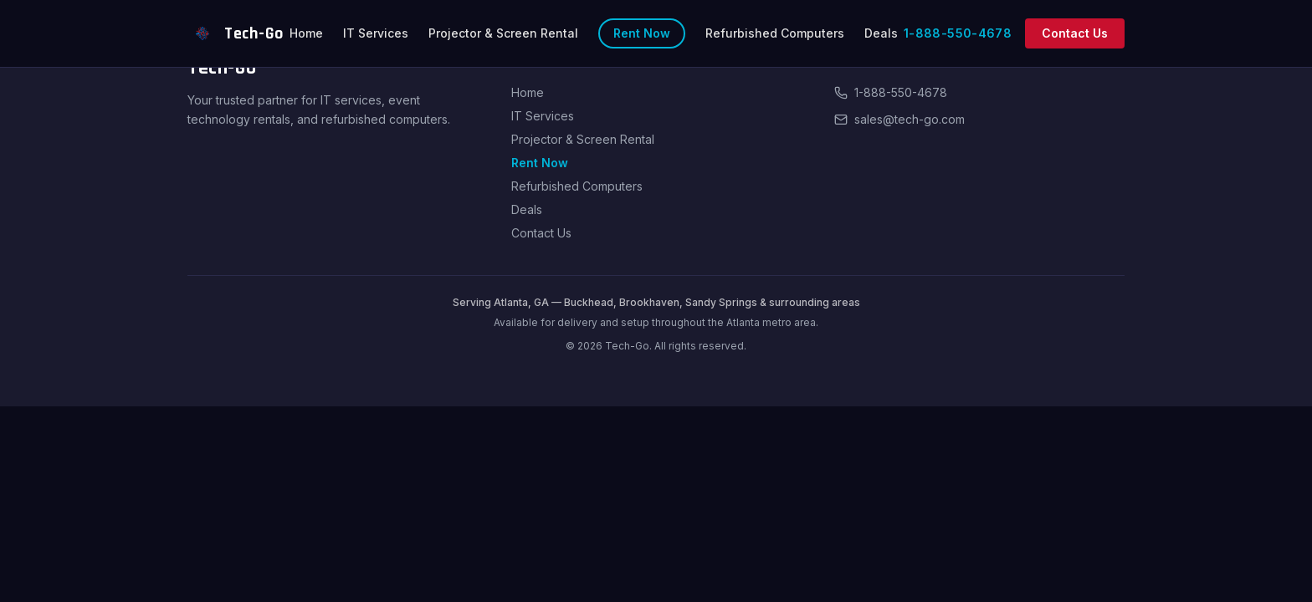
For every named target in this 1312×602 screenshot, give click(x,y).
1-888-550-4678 (958, 33)
